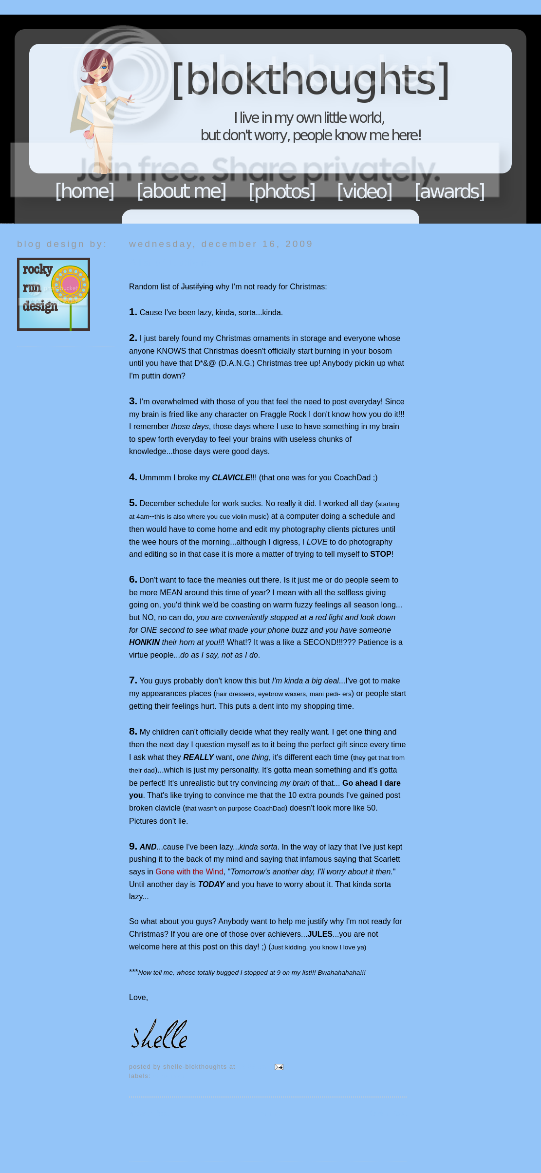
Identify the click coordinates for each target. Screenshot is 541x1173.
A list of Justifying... (175, 263)
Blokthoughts (243, 119)
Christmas (169, 1076)
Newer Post (149, 1113)
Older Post (388, 1113)
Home (85, 191)
